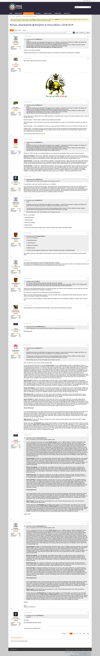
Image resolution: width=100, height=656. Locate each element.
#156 (88, 197)
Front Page (67, 649)
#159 (88, 278)
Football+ (38, 13)
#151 (88, 36)
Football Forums (18, 16)
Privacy (83, 649)
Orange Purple (14, 649)
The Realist (15, 528)
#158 (88, 260)
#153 (88, 102)
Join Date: (13, 46)
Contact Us (67, 13)
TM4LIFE (16, 181)
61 (77, 633)
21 (74, 633)
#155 (88, 176)
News (11, 13)
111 (80, 633)
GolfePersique (15, 310)
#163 (88, 435)
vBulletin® (84, 653)
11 (71, 633)
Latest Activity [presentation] (18, 30)
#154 (88, 139)
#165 (88, 612)
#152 (88, 58)
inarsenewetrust (15, 350)
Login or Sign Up (87, 0)
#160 (88, 305)
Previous (64, 633)
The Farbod (15, 617)
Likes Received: (14, 48)
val (15, 63)
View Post (41, 39)
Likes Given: (13, 49)
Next (88, 633)
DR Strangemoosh (15, 238)
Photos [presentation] (24, 30)
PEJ (16, 265)
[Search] (81, 7)
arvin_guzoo (16, 107)
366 (84, 633)
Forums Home (18, 13)
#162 (88, 345)
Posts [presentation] (11, 30)
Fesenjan (16, 41)
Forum (13, 16)
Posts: (12, 47)
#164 (88, 523)
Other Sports (57, 13)
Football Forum (28, 13)
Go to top (88, 649)
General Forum (48, 13)
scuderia (16, 328)
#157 (88, 233)
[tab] (12, 30)
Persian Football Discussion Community (29, 16)
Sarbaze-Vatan (15, 202)
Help (73, 649)
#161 (88, 323)
